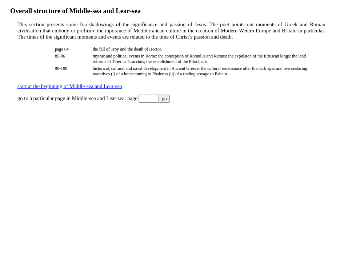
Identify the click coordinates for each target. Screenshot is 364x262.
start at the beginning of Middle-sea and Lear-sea (69, 86)
